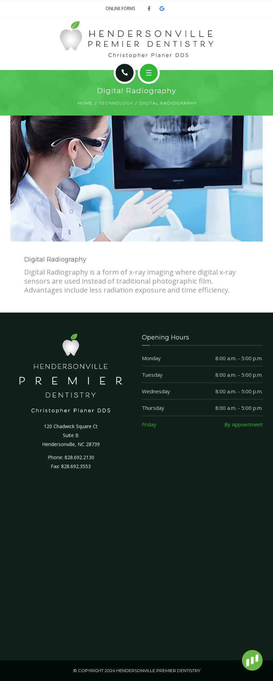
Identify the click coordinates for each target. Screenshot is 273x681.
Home (85, 103)
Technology (116, 103)
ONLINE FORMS (120, 8)
